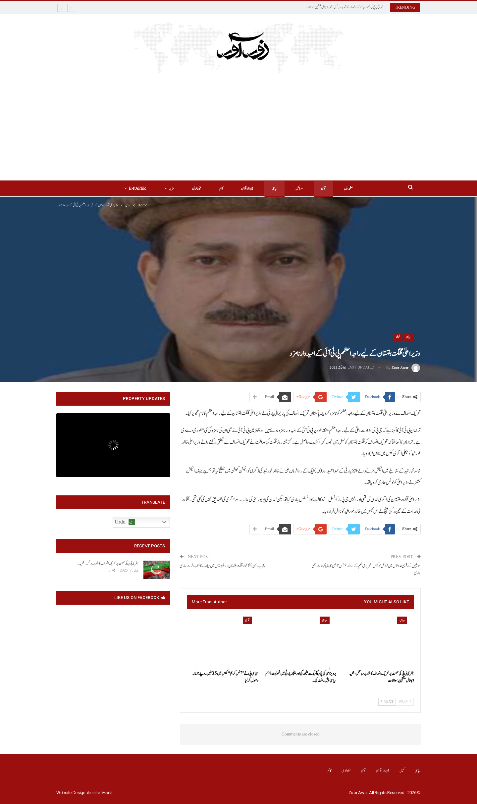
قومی (323, 188)
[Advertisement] (238, 122)
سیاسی (274, 188)
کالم (221, 188)
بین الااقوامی (247, 188)
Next (387, 701)
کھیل (402, 771)
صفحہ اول (348, 188)
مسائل (299, 188)
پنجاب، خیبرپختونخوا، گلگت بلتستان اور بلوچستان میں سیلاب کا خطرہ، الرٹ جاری (222, 566)
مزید (171, 188)
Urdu (125, 522)
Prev (405, 701)
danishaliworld (100, 793)
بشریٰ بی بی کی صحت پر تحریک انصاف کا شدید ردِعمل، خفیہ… (108, 563)
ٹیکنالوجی (196, 188)
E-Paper (137, 188)
